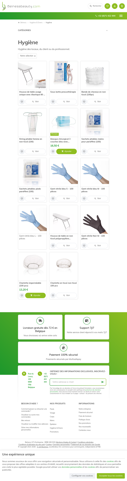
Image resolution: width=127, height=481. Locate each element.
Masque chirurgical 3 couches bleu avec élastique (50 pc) (60, 140)
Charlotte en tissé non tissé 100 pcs (63, 284)
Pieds (52, 409)
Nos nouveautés (85, 427)
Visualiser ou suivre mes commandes (30, 416)
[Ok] (102, 382)
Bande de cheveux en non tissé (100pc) (93, 93)
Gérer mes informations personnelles (30, 429)
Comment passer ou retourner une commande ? (34, 410)
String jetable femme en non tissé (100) (30, 140)
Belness (22, 23)
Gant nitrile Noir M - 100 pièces (93, 237)
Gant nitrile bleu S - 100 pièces (61, 190)
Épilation (53, 424)
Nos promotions (85, 423)
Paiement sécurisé (86, 412)
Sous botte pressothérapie (63, 92)
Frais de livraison (85, 416)
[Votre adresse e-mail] (78, 382)
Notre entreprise (85, 409)
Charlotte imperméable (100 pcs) (30, 284)
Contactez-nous (85, 430)
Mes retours (25, 420)
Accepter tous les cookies (111, 476)
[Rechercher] (95, 6)
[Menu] (121, 15)
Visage (52, 413)
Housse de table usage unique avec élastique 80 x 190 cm (32, 93)
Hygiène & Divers (36, 23)
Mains (52, 420)
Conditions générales (85, 442)
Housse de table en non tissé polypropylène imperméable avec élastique (61, 237)
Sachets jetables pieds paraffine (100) (30, 190)
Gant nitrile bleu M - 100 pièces (93, 190)
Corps (52, 417)
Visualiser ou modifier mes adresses (34, 424)
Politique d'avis (84, 420)
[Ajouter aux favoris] (22, 101)
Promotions (54, 432)
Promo (54, 134)
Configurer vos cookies (82, 476)
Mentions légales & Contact (66, 442)
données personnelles (72, 467)
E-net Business (42, 447)
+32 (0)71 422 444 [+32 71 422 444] (105, 16)
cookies (110, 462)
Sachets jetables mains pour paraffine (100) (92, 140)
